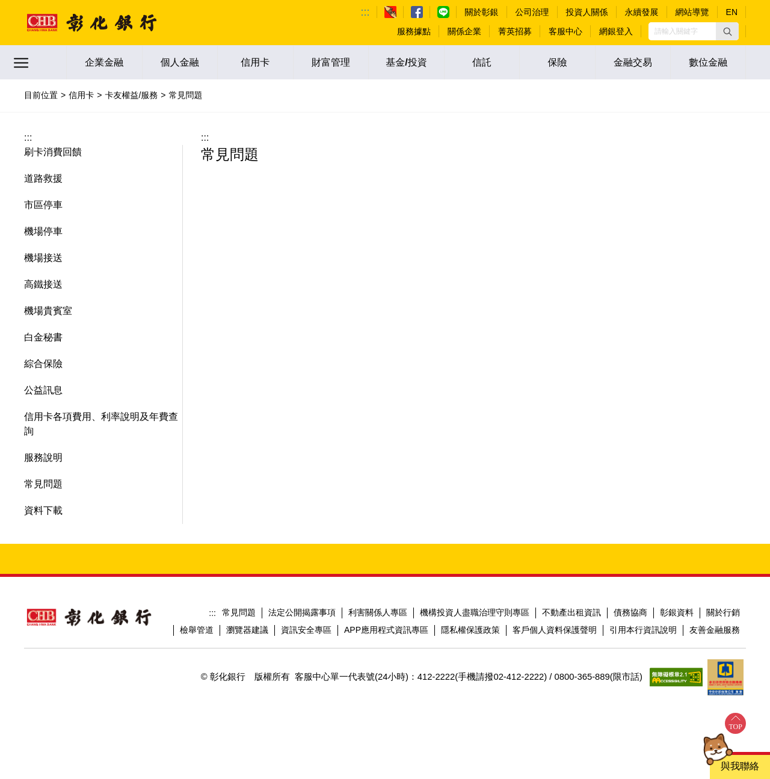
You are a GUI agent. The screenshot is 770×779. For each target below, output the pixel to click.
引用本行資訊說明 (643, 630)
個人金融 (180, 62)
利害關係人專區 (377, 612)
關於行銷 (723, 612)
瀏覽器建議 (247, 630)
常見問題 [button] (43, 484)
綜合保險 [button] (43, 364)
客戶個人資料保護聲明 (555, 630)
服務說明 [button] (43, 457)
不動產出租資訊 (571, 612)
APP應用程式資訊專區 (386, 630)
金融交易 (633, 62)
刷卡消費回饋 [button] (53, 152)
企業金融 (104, 62)
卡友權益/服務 (131, 95)
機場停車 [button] (43, 231)
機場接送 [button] (43, 258)
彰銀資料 (677, 612)
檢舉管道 (197, 630)
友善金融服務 (714, 630)
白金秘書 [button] (43, 337)
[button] (727, 31)
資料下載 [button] (43, 510)
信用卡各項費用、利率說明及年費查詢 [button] (101, 423)
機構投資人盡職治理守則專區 (474, 612)
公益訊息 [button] (43, 390)
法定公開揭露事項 (302, 612)
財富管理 (331, 62)
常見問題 (239, 612)
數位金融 (708, 62)
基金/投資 (406, 62)
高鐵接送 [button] (43, 284)
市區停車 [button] (43, 205)
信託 (481, 62)
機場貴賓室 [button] (48, 311)
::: (365, 12)
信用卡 (255, 62)
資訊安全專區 (306, 630)
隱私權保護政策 (470, 630)
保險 (557, 62)
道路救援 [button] (43, 178)
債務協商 (630, 612)
